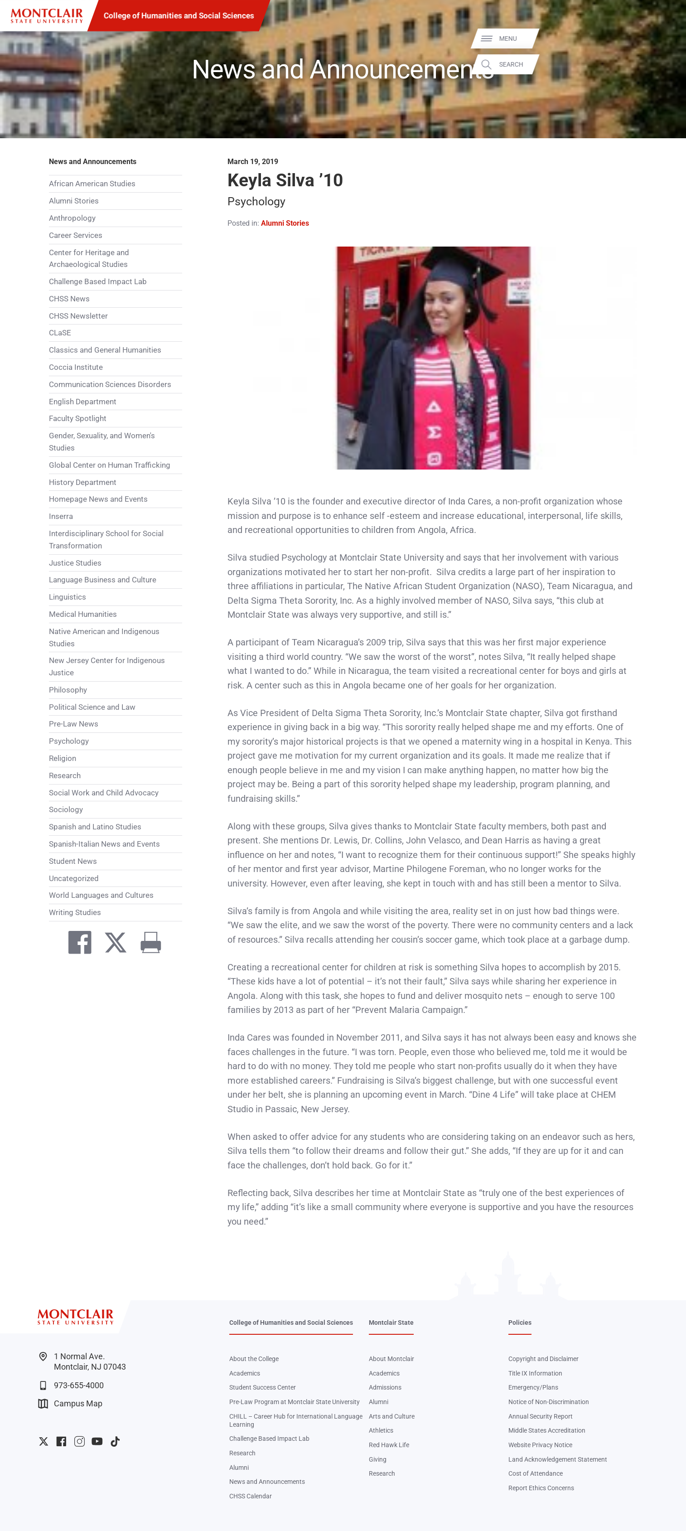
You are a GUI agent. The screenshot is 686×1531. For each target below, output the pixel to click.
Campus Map (70, 1404)
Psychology (69, 741)
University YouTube (97, 1441)
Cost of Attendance (535, 1473)
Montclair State (391, 1322)
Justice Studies (75, 562)
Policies (519, 1322)
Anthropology (72, 218)
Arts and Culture (392, 1416)
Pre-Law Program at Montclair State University (294, 1401)
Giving (377, 1459)
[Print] (146, 944)
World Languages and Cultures (101, 895)
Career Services (75, 235)
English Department (82, 401)
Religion (62, 758)
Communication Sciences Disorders (110, 384)
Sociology (66, 809)
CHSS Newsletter (78, 315)
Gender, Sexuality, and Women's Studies (102, 441)
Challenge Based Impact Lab (98, 281)
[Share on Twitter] (111, 944)
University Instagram (79, 1441)
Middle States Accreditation (546, 1430)
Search (665, 64)
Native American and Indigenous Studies (104, 637)
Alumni (239, 1467)
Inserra (61, 516)
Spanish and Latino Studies (95, 826)
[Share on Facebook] (75, 944)
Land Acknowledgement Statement (557, 1459)
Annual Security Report (540, 1416)
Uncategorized (74, 878)
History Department (82, 482)
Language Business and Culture (102, 579)
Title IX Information (535, 1373)
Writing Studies (75, 912)
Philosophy (68, 689)
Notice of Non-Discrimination (548, 1401)
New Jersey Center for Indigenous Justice (107, 666)
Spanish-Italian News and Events (104, 843)
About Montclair (391, 1358)
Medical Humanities (83, 614)
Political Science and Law (92, 707)
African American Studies (92, 183)
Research (65, 775)
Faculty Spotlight (77, 418)
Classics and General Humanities (105, 349)
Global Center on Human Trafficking (109, 465)
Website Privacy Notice (540, 1445)
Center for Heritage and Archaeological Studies (89, 258)
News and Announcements (92, 161)
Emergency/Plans (533, 1387)
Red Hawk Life (389, 1445)
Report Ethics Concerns (541, 1488)
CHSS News (69, 298)
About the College (254, 1358)
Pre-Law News (73, 723)
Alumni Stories (74, 200)
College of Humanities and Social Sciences (179, 15)
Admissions (385, 1387)
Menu (662, 38)
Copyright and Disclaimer (543, 1358)
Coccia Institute (76, 367)
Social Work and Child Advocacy (104, 792)
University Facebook (61, 1441)
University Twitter (43, 1441)
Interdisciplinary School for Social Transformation (106, 539)
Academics (244, 1373)
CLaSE (60, 332)
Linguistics (67, 596)
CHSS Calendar (250, 1496)
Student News (73, 861)
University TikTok (115, 1441)
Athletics (381, 1430)
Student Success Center (262, 1387)
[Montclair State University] (46, 16)
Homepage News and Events (98, 499)
